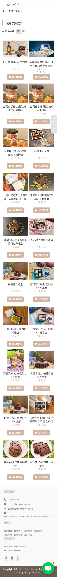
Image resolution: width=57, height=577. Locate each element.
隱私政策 (8, 534)
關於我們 (8, 530)
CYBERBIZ (36, 572)
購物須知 (38, 530)
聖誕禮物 (8, 546)
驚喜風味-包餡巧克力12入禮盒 (15, 375)
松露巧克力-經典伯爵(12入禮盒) (15, 419)
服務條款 (18, 534)
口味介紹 (28, 534)
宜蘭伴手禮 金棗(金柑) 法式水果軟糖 (15, 108)
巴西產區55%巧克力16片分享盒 (41, 330)
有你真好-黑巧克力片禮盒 (41, 464)
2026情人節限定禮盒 (41, 240)
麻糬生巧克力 (41, 151)
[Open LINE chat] (48, 568)
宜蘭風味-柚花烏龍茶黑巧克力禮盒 (15, 241)
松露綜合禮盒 (15, 284)
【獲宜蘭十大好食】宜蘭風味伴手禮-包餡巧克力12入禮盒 (41, 421)
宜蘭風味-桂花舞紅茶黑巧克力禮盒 (41, 197)
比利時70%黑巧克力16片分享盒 (41, 286)
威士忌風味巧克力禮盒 (15, 62)
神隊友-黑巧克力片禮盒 (15, 464)
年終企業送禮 (20, 546)
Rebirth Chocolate (25, 569)
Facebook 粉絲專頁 (12, 550)
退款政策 (28, 530)
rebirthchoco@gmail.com (19, 504)
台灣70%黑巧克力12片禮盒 (15, 330)
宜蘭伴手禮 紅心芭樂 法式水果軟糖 (15, 152)
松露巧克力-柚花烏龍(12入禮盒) (41, 375)
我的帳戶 (18, 530)
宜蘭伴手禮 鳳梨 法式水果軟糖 (41, 108)
